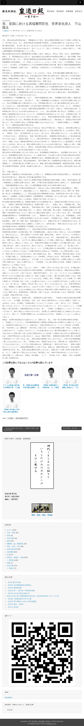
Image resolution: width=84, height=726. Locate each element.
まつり (9, 530)
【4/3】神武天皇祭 (14, 582)
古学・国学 (11, 533)
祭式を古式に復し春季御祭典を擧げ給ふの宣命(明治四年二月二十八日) (33, 596)
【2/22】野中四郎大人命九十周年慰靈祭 (21, 601)
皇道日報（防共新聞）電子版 (41, 721)
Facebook (8, 697)
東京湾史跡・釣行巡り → (71, 428)
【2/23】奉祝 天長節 (15, 604)
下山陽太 (10, 418)
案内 (8, 541)
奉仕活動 (10, 538)
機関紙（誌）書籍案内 (15, 544)
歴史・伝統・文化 (13, 546)
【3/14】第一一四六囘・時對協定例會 (21, 590)
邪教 (8, 563)
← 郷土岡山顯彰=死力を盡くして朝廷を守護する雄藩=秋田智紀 (21, 429)
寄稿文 (11, 568)
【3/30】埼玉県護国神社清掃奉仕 (19, 585)
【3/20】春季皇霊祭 (14, 588)
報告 (8, 535)
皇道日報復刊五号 (22, 418)
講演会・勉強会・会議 (15, 557)
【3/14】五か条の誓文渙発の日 (18, 593)
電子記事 (10, 566)
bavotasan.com (51, 724)
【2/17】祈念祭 (12, 607)
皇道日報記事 (6, 20)
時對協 (11, 560)
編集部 (6, 31)
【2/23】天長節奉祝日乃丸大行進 (19, 599)
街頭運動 (10, 552)
